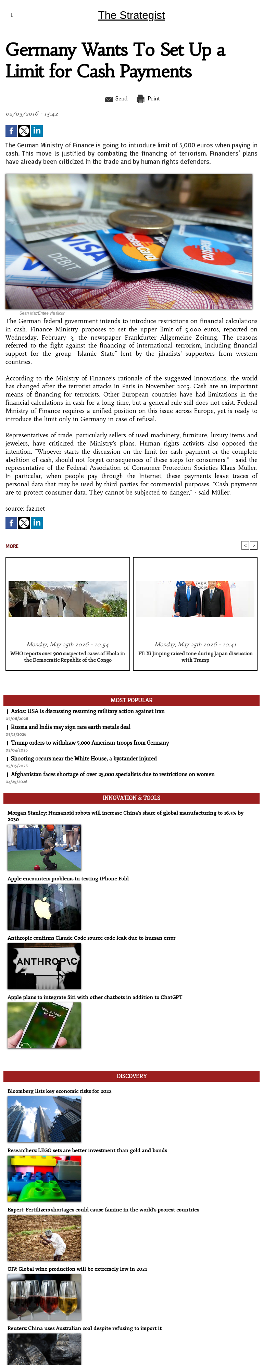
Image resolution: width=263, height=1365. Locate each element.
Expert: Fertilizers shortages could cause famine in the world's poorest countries (100, 1203)
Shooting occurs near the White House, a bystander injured (84, 759)
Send (114, 98)
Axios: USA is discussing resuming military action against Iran (88, 711)
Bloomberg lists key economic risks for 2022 (58, 1084)
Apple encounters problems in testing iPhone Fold (66, 872)
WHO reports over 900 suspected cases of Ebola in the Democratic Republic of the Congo (67, 657)
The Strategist (131, 15)
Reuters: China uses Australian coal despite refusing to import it (81, 1321)
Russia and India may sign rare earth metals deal (71, 727)
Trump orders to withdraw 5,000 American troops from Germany (91, 743)
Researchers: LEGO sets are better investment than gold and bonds (84, 1144)
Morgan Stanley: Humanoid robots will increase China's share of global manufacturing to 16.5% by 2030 (126, 813)
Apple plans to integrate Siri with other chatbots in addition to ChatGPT (91, 991)
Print (149, 98)
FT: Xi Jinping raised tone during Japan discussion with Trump (195, 657)
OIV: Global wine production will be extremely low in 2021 (75, 1262)
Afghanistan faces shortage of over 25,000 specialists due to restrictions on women (113, 774)
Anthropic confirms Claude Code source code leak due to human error (88, 931)
